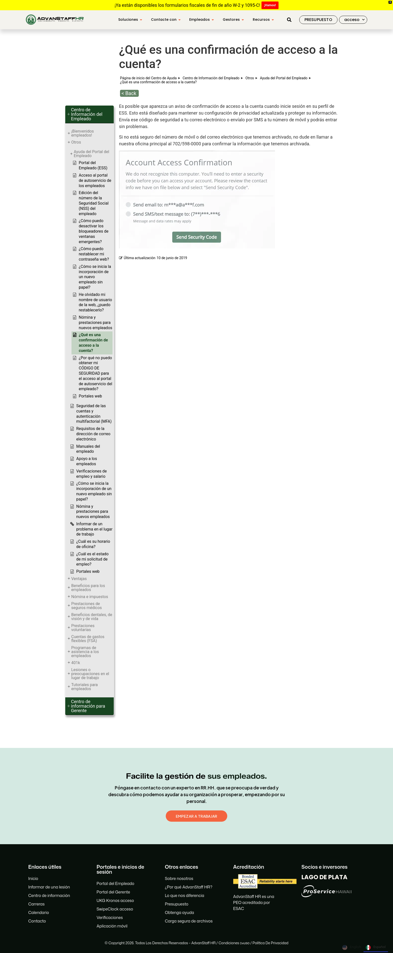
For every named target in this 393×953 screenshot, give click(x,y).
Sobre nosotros (179, 878)
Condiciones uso (234, 942)
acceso (354, 20)
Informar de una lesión (49, 887)
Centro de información (49, 895)
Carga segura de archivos (188, 921)
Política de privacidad (270, 942)
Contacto (37, 921)
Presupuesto (176, 904)
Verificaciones (109, 917)
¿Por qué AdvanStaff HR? (188, 887)
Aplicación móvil (111, 926)
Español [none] (376, 947)
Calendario (38, 912)
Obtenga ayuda (179, 912)
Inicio (33, 878)
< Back (129, 93)
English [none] (351, 947)
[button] (289, 20)
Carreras (36, 904)
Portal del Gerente (113, 892)
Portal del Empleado (115, 883)
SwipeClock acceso (114, 909)
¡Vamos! (270, 5)
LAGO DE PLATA (325, 877)
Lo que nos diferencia (184, 895)
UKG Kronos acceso (115, 900)
